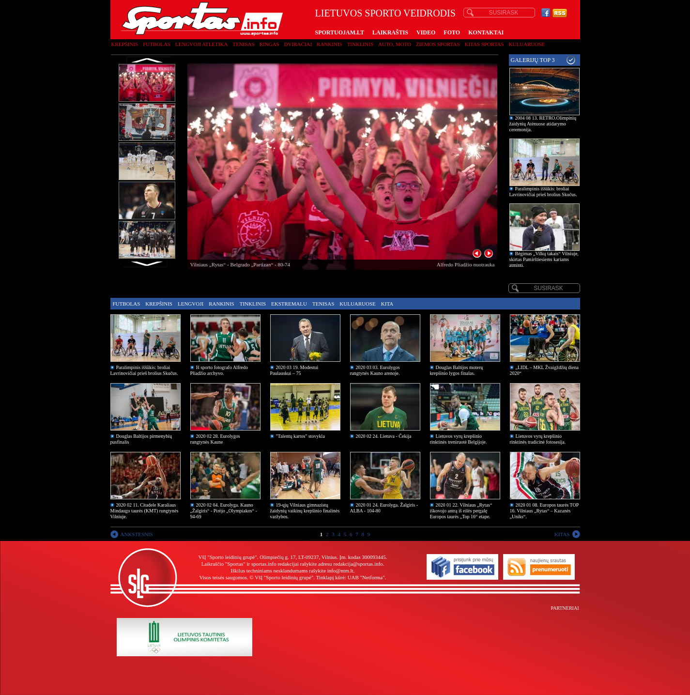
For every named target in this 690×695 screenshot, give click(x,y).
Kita (387, 304)
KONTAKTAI (486, 32)
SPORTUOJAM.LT (339, 32)
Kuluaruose (527, 44)
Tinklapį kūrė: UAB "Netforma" (350, 577)
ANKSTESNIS (137, 534)
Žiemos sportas (438, 44)
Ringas (269, 44)
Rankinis (329, 44)
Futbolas (156, 44)
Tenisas (243, 44)
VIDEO (425, 32)
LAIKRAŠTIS (390, 32)
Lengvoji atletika (201, 44)
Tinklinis (360, 44)
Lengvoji (190, 304)
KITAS (562, 534)
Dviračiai (298, 44)
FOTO (452, 32)
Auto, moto (394, 44)
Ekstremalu (289, 304)
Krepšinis (124, 44)
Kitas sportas (484, 44)
